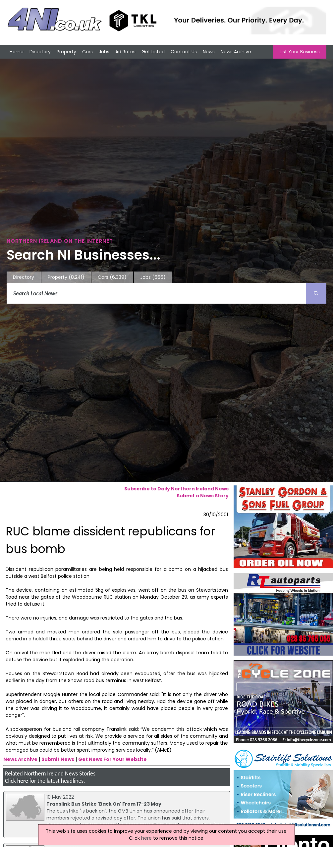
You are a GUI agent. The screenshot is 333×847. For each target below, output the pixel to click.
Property (66, 51)
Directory (40, 51)
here (22, 780)
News (209, 51)
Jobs (104, 51)
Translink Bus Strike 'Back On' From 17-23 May (103, 804)
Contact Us (184, 51)
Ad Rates (125, 51)
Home (17, 51)
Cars (87, 51)
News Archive (236, 51)
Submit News (57, 759)
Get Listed (153, 51)
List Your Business (300, 51)
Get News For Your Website (112, 759)
